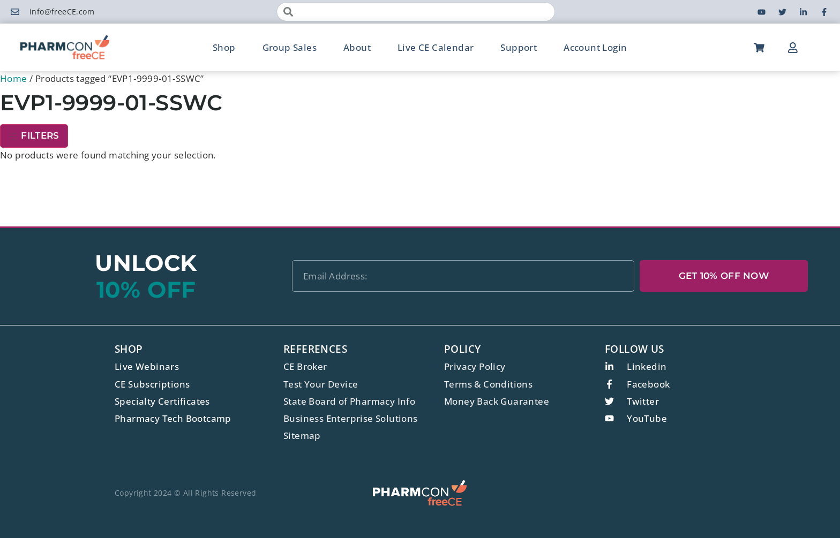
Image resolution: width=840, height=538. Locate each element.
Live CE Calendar (436, 47)
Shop (224, 47)
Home (13, 78)
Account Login (595, 47)
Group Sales (289, 47)
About (357, 47)
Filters (34, 135)
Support (518, 47)
